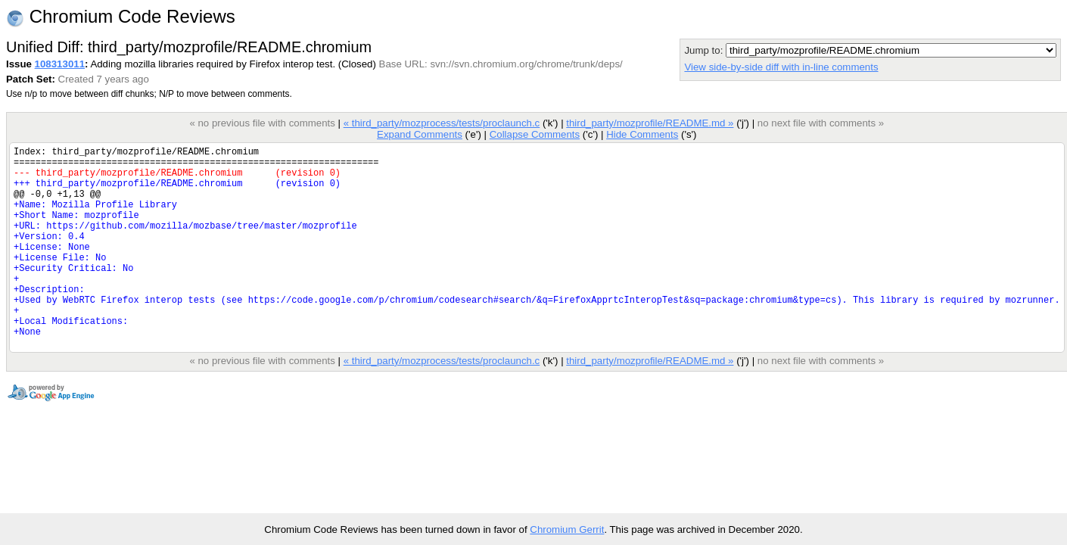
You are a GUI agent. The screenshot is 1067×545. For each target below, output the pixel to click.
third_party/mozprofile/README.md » (649, 123)
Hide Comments (642, 134)
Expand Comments (419, 134)
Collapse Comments (535, 134)
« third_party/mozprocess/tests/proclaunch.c (442, 123)
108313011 (60, 64)
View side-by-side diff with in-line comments (781, 67)
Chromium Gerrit (567, 529)
